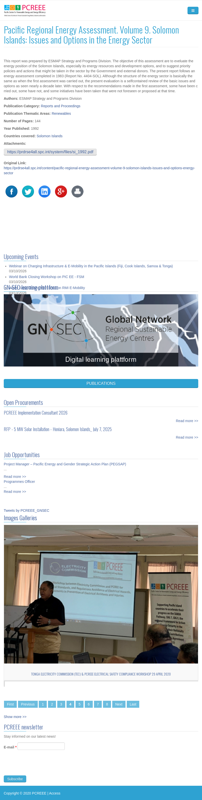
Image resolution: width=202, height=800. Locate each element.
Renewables (61, 114)
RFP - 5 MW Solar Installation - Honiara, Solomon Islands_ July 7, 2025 (58, 425)
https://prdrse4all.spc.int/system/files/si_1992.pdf (50, 152)
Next (118, 704)
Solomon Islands (49, 136)
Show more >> (15, 717)
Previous (27, 704)
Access (54, 793)
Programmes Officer (19, 477)
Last (133, 704)
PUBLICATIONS (101, 383)
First (10, 704)
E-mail (10, 752)
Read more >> (187, 416)
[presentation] (42, 770)
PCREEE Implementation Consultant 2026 (36, 408)
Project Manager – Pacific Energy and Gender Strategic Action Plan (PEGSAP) (65, 460)
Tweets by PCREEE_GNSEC (26, 510)
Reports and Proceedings (60, 106)
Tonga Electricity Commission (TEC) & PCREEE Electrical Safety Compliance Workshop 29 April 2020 (101, 673)
